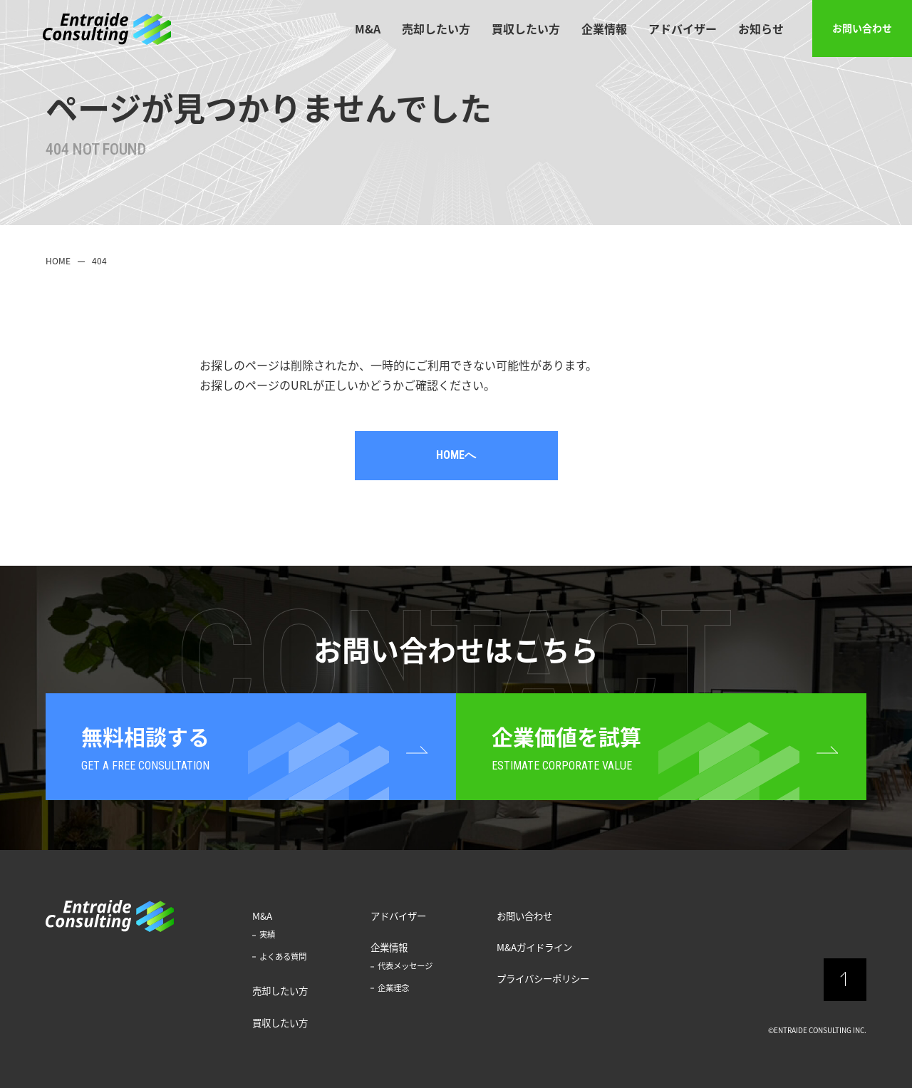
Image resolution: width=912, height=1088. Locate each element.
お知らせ (761, 28)
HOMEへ (456, 455)
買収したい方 (526, 28)
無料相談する (145, 748)
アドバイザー (682, 28)
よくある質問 (282, 956)
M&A (367, 28)
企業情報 (604, 28)
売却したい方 (436, 28)
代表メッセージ (405, 966)
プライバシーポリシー (543, 978)
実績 (267, 934)
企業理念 (393, 988)
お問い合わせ (862, 28)
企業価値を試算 (566, 748)
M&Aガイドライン (534, 947)
